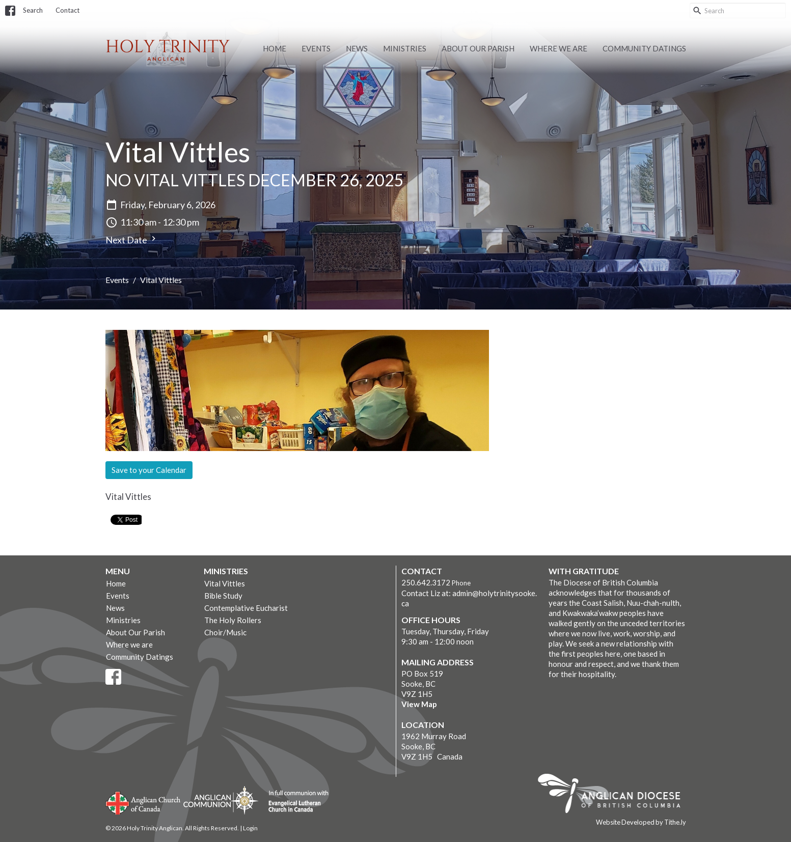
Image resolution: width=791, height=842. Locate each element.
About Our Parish (478, 48)
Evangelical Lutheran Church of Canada (294, 802)
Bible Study (223, 595)
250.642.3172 (425, 582)
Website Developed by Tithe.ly (641, 822)
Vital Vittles (224, 583)
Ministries (404, 48)
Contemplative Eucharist (246, 607)
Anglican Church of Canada (143, 802)
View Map (419, 704)
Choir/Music (225, 632)
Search (33, 10)
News (357, 48)
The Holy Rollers (232, 620)
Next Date (131, 239)
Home (274, 48)
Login (250, 828)
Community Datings (644, 48)
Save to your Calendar (149, 469)
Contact (67, 10)
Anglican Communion (221, 800)
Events (316, 48)
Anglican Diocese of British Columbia (614, 795)
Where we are (558, 48)
